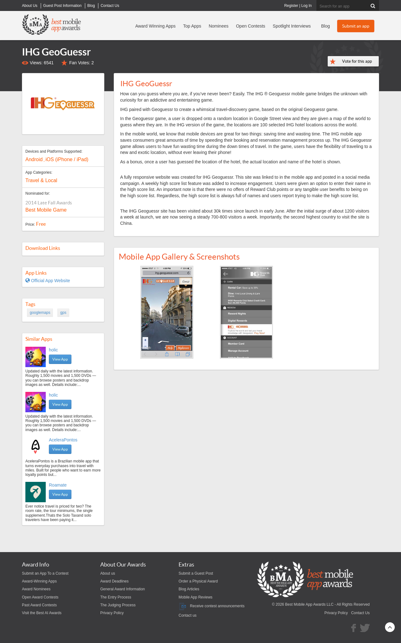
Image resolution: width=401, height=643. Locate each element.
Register (291, 5)
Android (34, 159)
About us (107, 573)
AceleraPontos (63, 439)
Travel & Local (41, 180)
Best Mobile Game (46, 210)
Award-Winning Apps (39, 581)
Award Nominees (36, 589)
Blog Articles (189, 589)
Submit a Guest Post (196, 573)
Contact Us (360, 613)
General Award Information (122, 589)
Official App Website (47, 280)
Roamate (58, 485)
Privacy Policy (112, 613)
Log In (306, 5)
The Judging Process (118, 605)
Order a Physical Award (198, 581)
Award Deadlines (114, 581)
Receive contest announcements (211, 606)
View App (60, 359)
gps (63, 312)
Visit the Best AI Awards (41, 613)
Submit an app (355, 26)
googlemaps (40, 312)
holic (53, 349)
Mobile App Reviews (195, 597)
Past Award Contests (39, 605)
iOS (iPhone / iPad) (66, 159)
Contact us (187, 615)
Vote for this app (357, 61)
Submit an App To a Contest (45, 573)
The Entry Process (115, 597)
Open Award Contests (40, 597)
